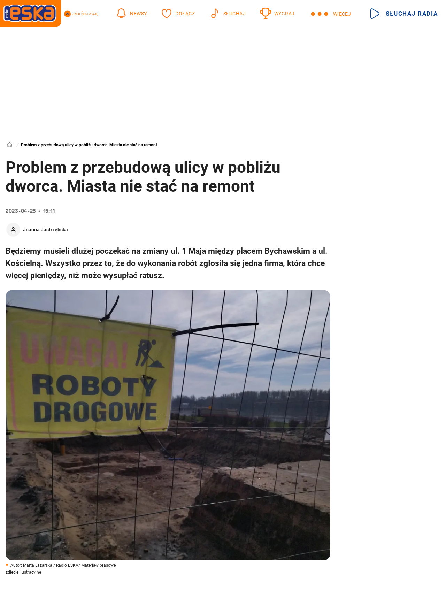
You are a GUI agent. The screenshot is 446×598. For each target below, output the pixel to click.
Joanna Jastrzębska (45, 229)
